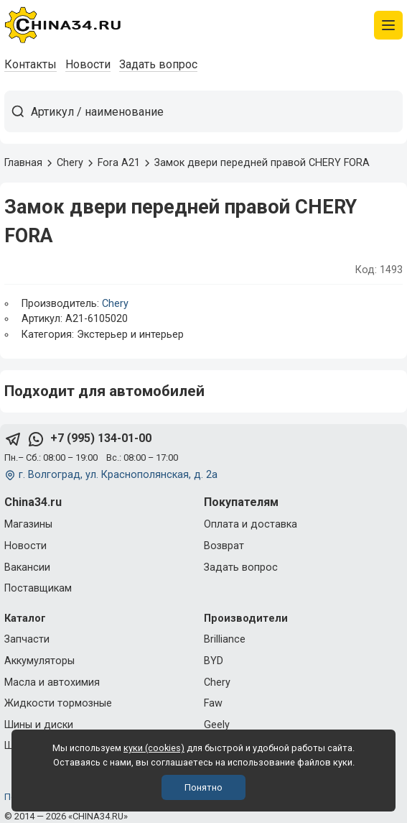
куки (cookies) (153, 747)
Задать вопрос (158, 64)
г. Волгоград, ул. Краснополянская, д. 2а (118, 475)
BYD (213, 661)
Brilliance (224, 639)
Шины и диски (38, 725)
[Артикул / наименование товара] (216, 111)
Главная (23, 163)
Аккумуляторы (39, 661)
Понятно (203, 787)
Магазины (28, 524)
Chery (115, 304)
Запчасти (27, 639)
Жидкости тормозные (58, 703)
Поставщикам (38, 588)
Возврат (224, 546)
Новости (88, 64)
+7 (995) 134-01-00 (100, 438)
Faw (213, 703)
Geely (217, 725)
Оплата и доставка (250, 524)
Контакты (30, 64)
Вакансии (27, 567)
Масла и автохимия (52, 682)
